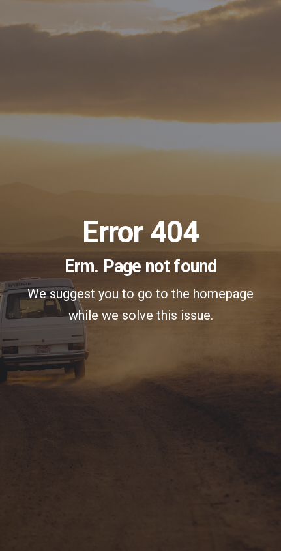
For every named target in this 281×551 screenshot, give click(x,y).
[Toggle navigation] (48, 35)
